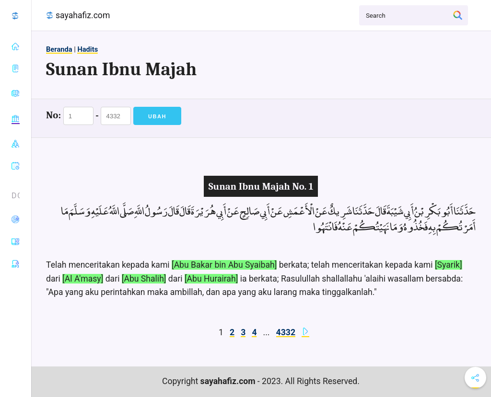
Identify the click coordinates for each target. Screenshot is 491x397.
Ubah (157, 116)
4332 (285, 332)
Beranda (59, 49)
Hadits (87, 49)
